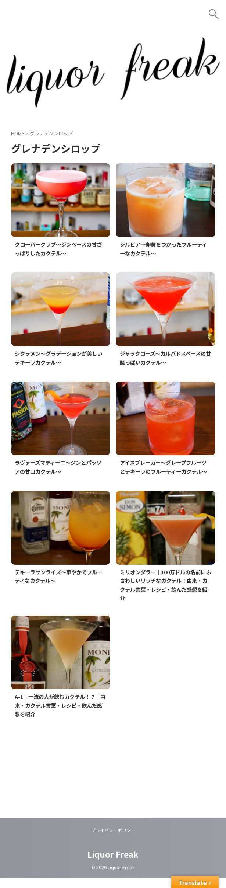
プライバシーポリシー (113, 840)
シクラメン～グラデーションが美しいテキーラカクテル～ (59, 358)
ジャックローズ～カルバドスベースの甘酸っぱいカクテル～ (163, 358)
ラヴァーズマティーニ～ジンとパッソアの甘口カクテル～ (58, 468)
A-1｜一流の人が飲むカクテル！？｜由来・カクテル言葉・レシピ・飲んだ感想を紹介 (60, 715)
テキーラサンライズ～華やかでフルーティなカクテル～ (59, 586)
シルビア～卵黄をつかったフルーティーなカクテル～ (164, 249)
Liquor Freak (113, 864)
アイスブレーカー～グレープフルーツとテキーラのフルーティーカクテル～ (164, 472)
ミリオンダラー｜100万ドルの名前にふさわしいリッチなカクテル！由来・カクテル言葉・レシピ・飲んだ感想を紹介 (163, 595)
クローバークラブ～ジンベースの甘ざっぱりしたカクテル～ (59, 249)
